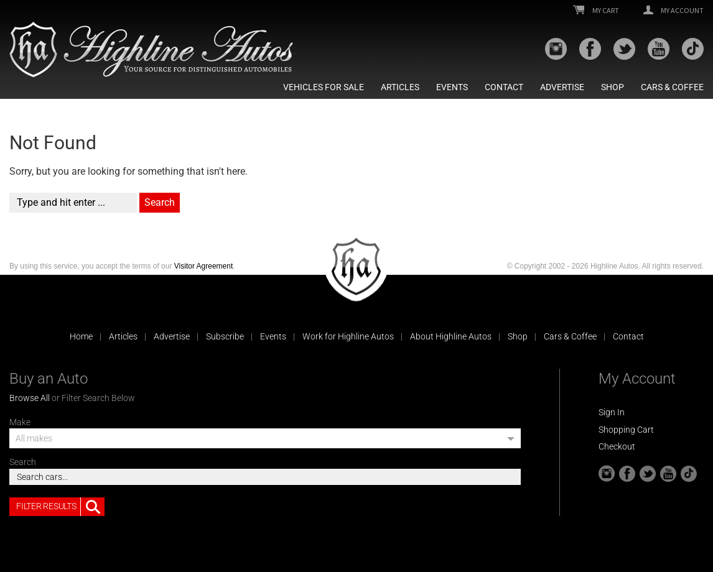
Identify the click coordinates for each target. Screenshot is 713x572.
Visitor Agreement (203, 266)
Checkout (617, 446)
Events (452, 87)
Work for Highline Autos (348, 336)
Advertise (562, 87)
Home (81, 336)
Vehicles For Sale (323, 87)
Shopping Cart (626, 430)
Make (19, 422)
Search (22, 462)
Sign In (612, 412)
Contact (504, 87)
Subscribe (225, 336)
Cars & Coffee (672, 87)
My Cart (596, 10)
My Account (673, 10)
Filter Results (60, 506)
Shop (612, 87)
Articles (400, 87)
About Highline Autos (451, 336)
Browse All (29, 398)
